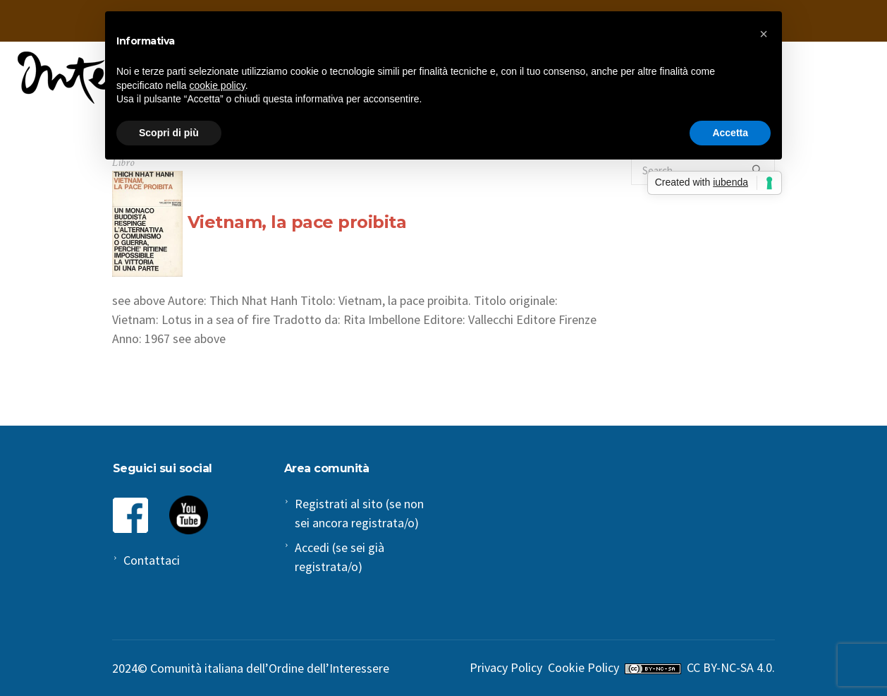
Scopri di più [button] (169, 132)
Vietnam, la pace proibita (297, 222)
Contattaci (151, 560)
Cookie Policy (583, 667)
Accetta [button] (730, 132)
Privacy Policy (506, 667)
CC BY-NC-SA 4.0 (729, 667)
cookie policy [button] (217, 85)
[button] (763, 34)
